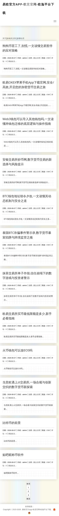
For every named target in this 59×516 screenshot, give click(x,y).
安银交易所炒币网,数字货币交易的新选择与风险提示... (26, 182)
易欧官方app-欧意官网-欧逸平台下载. (36, 509)
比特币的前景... (10, 441)
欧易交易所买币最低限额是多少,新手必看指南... (24, 336)
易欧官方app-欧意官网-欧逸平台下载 (28, 8)
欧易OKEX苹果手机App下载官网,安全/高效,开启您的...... (27, 105)
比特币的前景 (12, 423)
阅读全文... (12, 61)
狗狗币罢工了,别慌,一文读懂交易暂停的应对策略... (25, 68)
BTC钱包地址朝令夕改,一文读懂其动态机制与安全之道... (27, 219)
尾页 (28, 498)
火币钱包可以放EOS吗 (17, 350)
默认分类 (37, 58)
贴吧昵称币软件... (11, 473)
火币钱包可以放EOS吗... (14, 368)
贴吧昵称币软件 (13, 455)
